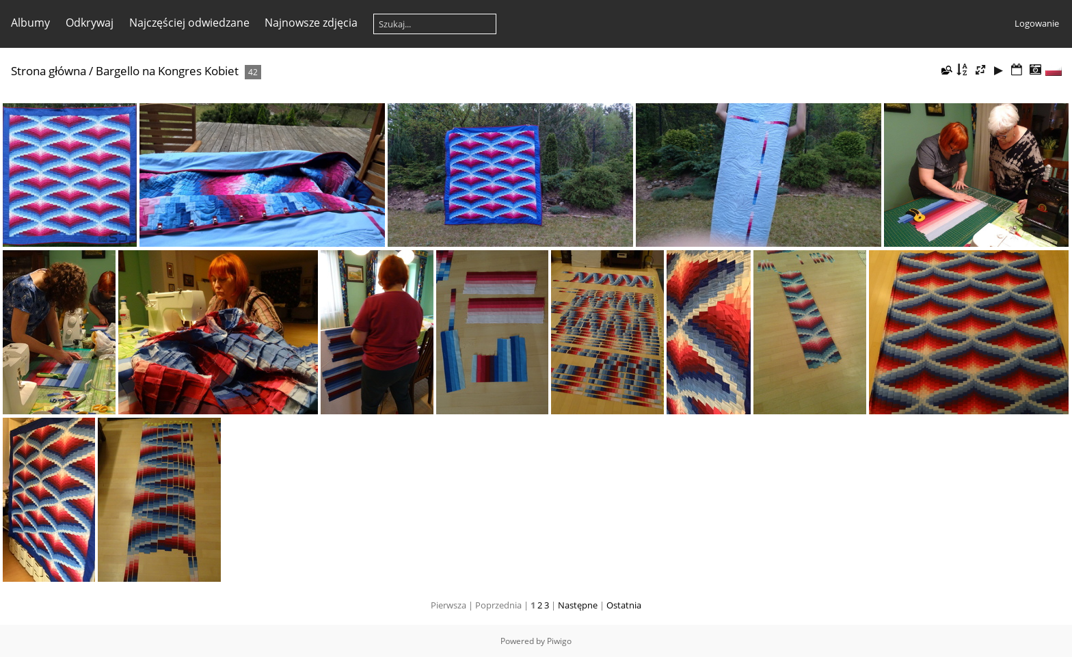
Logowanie (1037, 23)
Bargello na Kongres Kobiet (167, 71)
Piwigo (559, 641)
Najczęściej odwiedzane (189, 22)
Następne (578, 605)
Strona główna (48, 71)
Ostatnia (623, 605)
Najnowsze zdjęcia (311, 22)
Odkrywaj (89, 22)
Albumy (30, 22)
